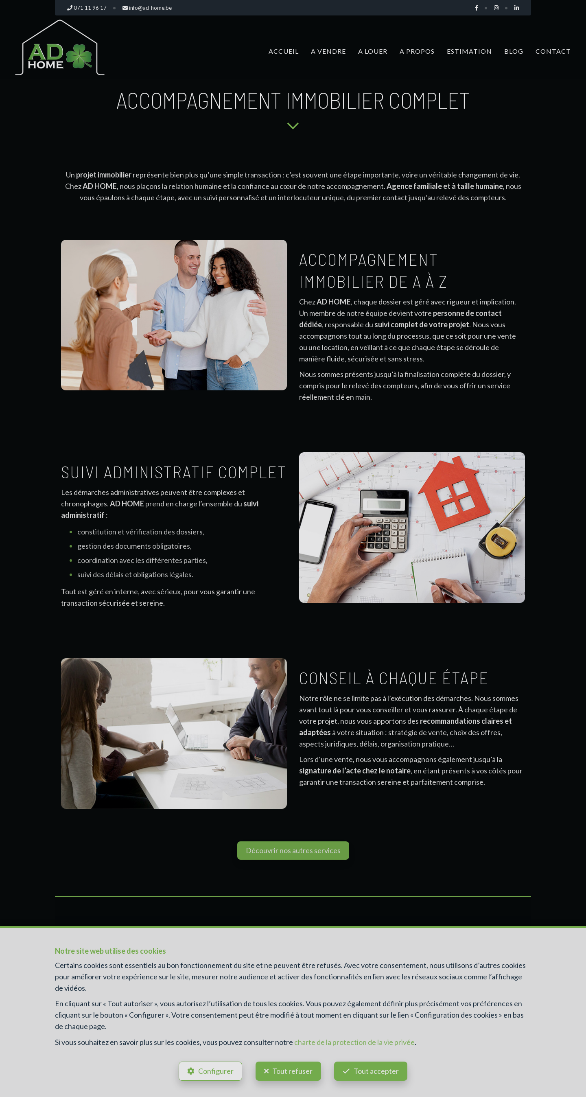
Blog (513, 51)
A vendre (328, 51)
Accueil (284, 51)
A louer (372, 51)
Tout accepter (376, 1070)
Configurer (216, 1070)
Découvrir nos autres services (293, 850)
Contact (553, 51)
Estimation (469, 51)
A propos (417, 51)
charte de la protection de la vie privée (354, 1041)
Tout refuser (292, 1070)
